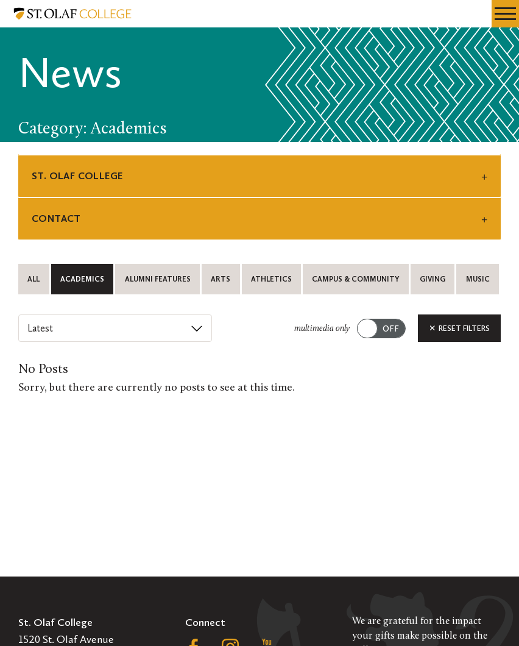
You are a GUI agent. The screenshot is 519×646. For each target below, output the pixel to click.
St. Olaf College (77, 176)
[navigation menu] (505, 13)
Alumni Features (158, 279)
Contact (56, 218)
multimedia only (322, 328)
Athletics (271, 279)
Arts (220, 279)
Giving (432, 279)
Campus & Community (355, 279)
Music (478, 279)
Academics (82, 279)
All (33, 279)
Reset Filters (459, 328)
